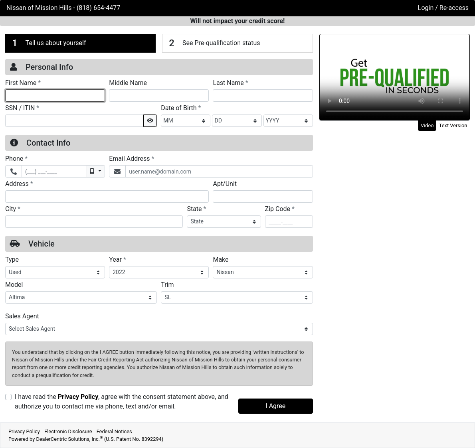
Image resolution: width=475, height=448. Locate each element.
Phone (16, 158)
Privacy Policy (78, 397)
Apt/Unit (225, 183)
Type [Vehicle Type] (12, 259)
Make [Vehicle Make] (220, 259)
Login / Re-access (443, 8)
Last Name (230, 83)
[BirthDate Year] (288, 120)
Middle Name (128, 83)
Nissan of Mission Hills (39, 8)
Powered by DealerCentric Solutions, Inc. (85, 439)
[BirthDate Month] (185, 120)
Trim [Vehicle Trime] (167, 284)
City (12, 209)
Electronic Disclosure (68, 431)
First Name (23, 83)
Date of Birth (181, 108)
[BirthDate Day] (236, 120)
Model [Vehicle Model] (14, 284)
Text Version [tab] (453, 125)
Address (19, 183)
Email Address (131, 158)
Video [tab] (427, 125)
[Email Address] (219, 171)
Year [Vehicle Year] (117, 259)
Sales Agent (22, 316)
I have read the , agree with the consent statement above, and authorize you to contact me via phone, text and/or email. (121, 401)
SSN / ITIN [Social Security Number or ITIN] (22, 108)
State (196, 209)
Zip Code (280, 209)
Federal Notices (114, 431)
